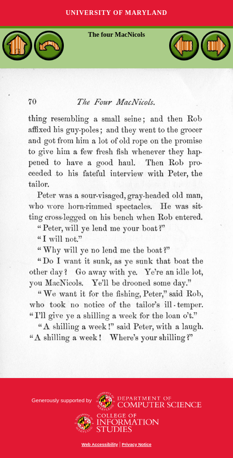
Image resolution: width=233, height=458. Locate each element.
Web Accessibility (100, 444)
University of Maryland (116, 12)
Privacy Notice (136, 444)
